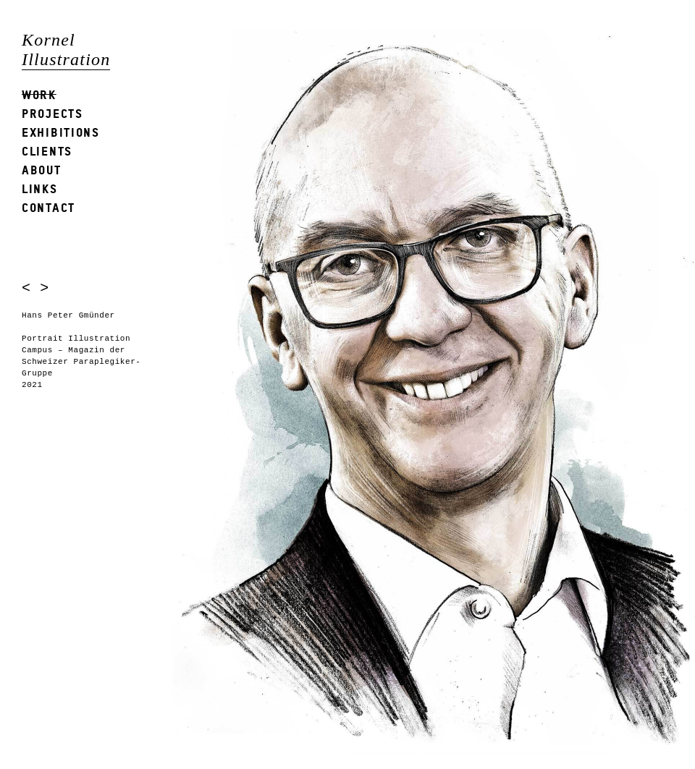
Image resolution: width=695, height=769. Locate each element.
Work (39, 94)
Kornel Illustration (66, 49)
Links (40, 188)
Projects (52, 113)
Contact (48, 207)
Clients (47, 150)
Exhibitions (61, 132)
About (42, 169)
